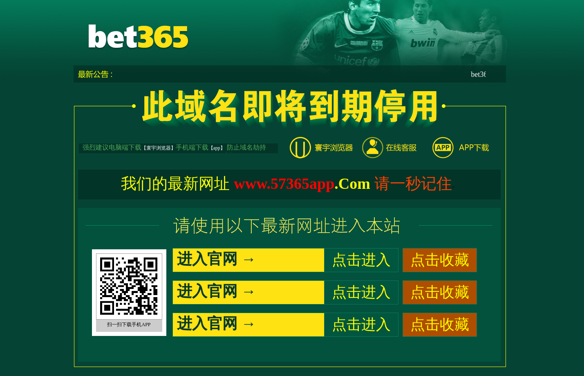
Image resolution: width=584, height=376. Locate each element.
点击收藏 (439, 260)
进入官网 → (216, 259)
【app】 (216, 148)
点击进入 (361, 260)
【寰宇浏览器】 (158, 148)
